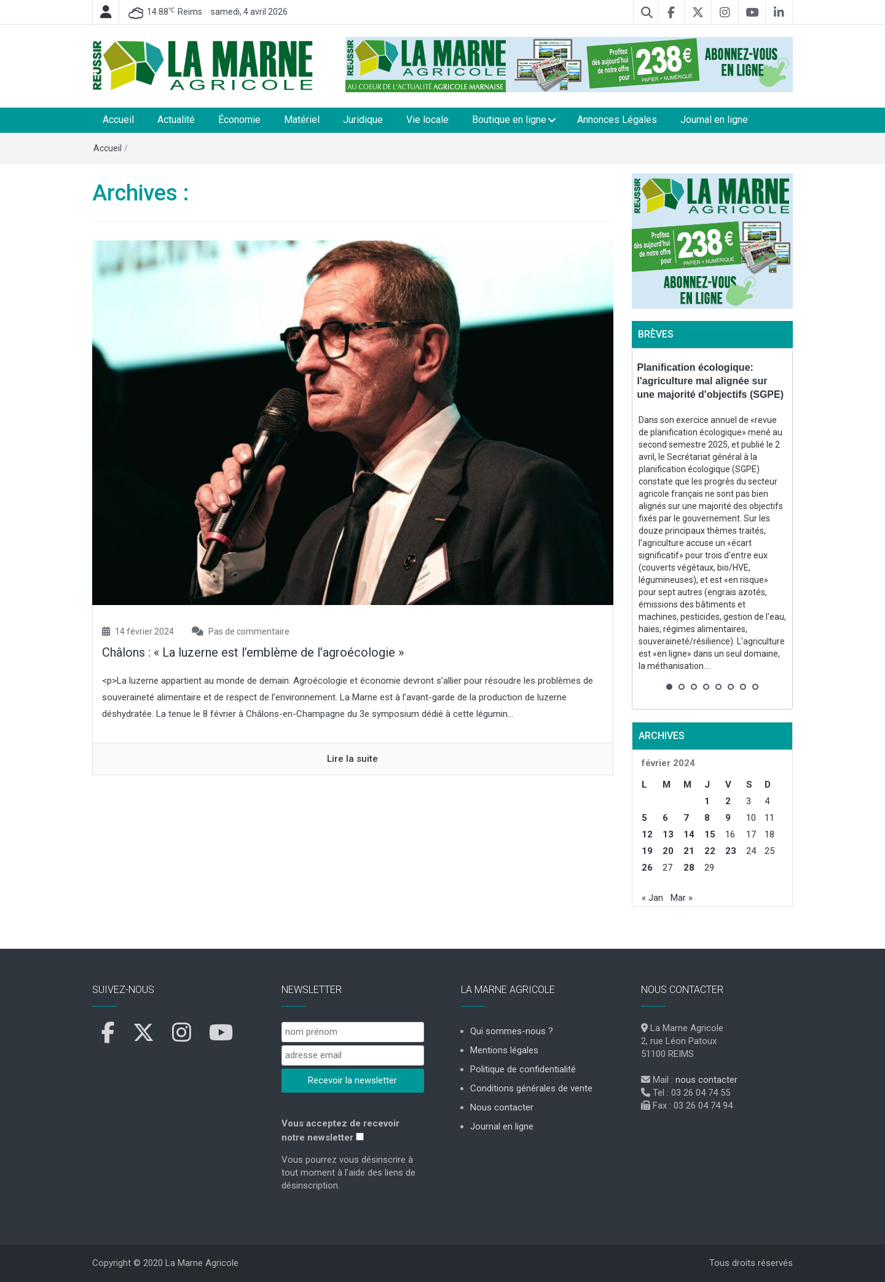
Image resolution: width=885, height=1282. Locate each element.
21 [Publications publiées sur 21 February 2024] (688, 851)
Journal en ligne (714, 119)
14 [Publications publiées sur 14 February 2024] (688, 834)
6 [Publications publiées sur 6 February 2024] (665, 817)
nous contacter (706, 1079)
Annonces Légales (617, 119)
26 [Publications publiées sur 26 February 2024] (647, 867)
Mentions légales (504, 1050)
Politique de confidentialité (523, 1069)
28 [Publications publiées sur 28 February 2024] (688, 867)
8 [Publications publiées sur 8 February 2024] (707, 817)
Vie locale (427, 119)
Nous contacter (501, 1107)
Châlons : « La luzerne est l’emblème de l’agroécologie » (253, 652)
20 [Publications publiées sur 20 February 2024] (668, 851)
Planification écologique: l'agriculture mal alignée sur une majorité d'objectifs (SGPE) (710, 381)
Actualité (176, 119)
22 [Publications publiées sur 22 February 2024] (709, 851)
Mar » (682, 897)
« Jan (652, 897)
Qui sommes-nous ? (511, 1031)
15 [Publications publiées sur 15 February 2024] (709, 834)
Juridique (363, 119)
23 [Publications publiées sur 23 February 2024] (730, 851)
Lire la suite (352, 758)
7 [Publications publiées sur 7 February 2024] (686, 817)
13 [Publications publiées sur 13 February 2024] (668, 834)
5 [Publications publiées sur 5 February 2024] (644, 817)
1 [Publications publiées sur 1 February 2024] (707, 801)
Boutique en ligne (509, 119)
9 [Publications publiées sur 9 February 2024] (728, 817)
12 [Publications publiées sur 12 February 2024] (647, 834)
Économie (239, 119)
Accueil (118, 119)
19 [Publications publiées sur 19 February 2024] (647, 851)
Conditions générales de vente (531, 1088)
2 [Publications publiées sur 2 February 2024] (728, 801)
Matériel (302, 119)
